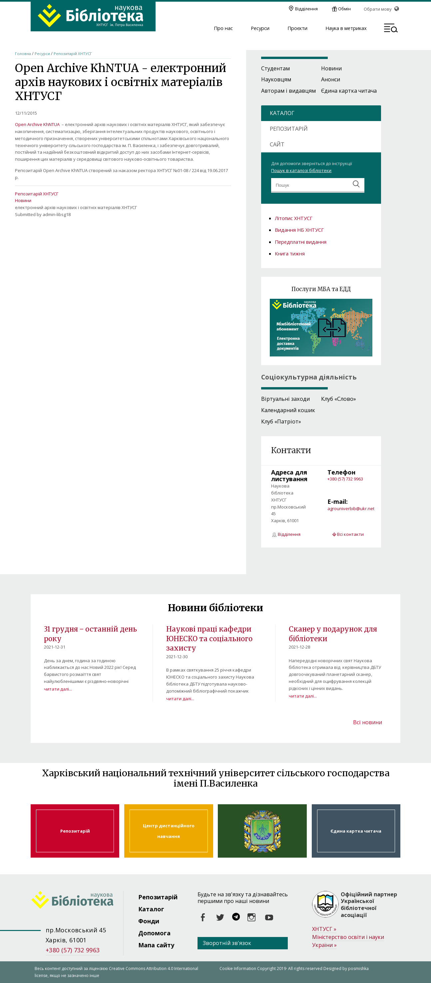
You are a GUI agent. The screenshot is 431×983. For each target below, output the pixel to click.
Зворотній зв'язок (227, 943)
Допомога (154, 933)
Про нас (223, 28)
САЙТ (277, 144)
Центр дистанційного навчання (168, 831)
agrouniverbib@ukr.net (350, 509)
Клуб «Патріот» (281, 421)
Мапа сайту (156, 945)
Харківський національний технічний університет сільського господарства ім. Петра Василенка (262, 831)
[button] (390, 29)
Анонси (330, 79)
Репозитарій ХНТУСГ (73, 53)
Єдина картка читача (349, 90)
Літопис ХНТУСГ (293, 218)
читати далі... (58, 689)
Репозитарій (75, 831)
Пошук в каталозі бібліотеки (301, 170)
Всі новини (367, 722)
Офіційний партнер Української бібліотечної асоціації (369, 905)
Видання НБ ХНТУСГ (299, 229)
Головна (23, 53)
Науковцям (276, 79)
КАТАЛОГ (282, 113)
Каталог (151, 909)
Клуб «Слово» (338, 398)
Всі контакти (350, 534)
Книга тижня (290, 253)
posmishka (358, 968)
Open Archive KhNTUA (37, 124)
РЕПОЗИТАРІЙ (289, 128)
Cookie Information (237, 968)
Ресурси (260, 28)
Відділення (306, 8)
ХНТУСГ (324, 929)
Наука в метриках (346, 28)
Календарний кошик (288, 410)
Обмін (344, 8)
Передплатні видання (300, 241)
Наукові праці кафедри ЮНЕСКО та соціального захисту (209, 639)
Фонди (148, 921)
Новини (23, 200)
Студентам (275, 68)
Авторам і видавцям (288, 90)
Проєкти (297, 28)
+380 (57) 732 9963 (345, 479)
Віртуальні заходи (285, 398)
